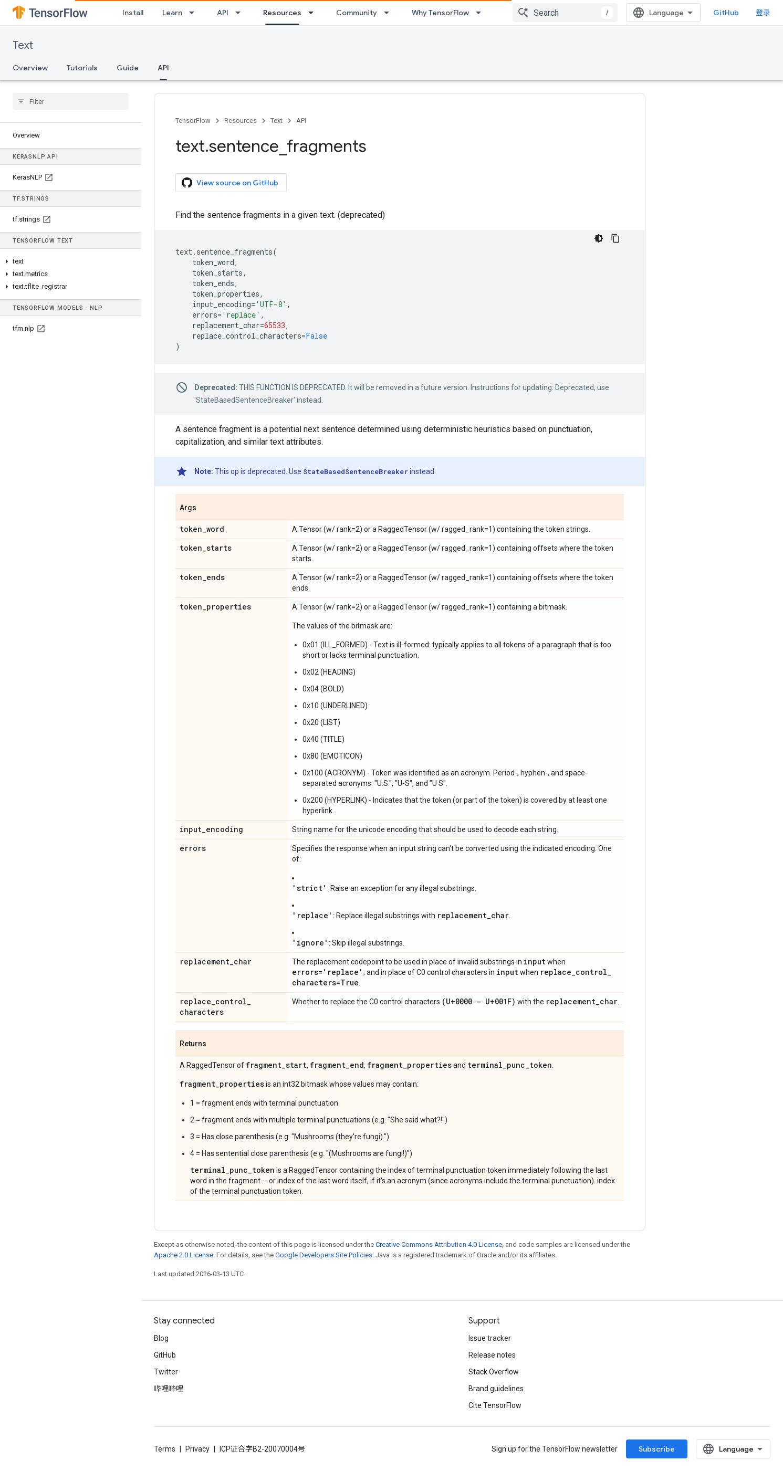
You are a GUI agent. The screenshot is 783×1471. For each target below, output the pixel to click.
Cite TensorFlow (494, 1405)
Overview (30, 67)
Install (132, 12)
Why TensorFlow (440, 12)
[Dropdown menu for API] (241, 12)
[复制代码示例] (615, 238)
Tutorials (82, 67)
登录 (763, 12)
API (222, 12)
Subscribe (657, 1449)
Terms (164, 1449)
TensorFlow (193, 120)
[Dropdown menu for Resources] (314, 12)
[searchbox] (71, 101)
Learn (172, 12)
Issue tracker (489, 1338)
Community (356, 12)
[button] (68, 261)
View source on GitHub (230, 182)
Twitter (166, 1372)
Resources (240, 120)
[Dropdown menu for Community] (389, 12)
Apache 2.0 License (183, 1255)
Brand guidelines (496, 1388)
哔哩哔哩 (168, 1388)
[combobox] (565, 12)
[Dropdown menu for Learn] (194, 12)
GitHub (726, 12)
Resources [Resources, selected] (282, 12)
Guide (128, 67)
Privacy (197, 1449)
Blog (161, 1338)
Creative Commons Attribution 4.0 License (438, 1244)
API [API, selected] (163, 67)
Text (23, 45)
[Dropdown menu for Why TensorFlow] (481, 12)
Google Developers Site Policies (323, 1255)
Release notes (492, 1355)
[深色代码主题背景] (598, 238)
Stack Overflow (493, 1372)
